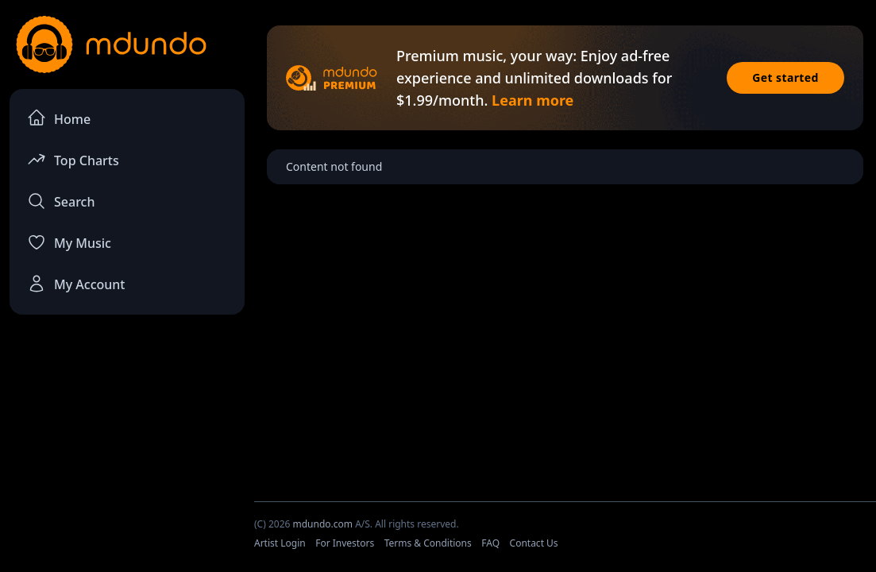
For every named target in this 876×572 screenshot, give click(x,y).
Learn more (532, 100)
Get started (785, 77)
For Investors (344, 543)
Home (59, 118)
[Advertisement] (127, 445)
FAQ (490, 543)
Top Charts (73, 159)
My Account (76, 283)
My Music (69, 242)
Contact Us (534, 543)
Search (61, 201)
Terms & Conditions (428, 543)
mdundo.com (322, 524)
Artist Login (280, 543)
